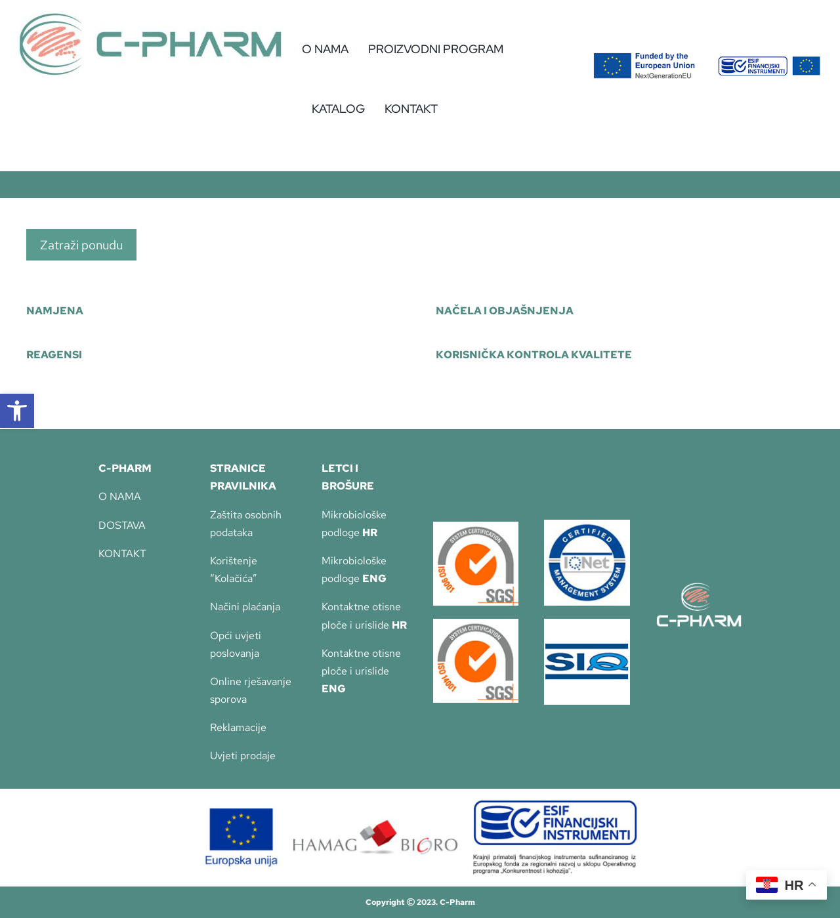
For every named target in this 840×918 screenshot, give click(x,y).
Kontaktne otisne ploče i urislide (361, 671)
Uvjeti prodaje (243, 755)
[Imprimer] (476, 526)
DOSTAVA (122, 525)
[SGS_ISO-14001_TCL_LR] (476, 624)
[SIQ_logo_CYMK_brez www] (587, 624)
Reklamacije (238, 727)
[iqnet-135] (587, 525)
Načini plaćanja (245, 607)
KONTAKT (122, 553)
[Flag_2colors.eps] (644, 57)
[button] (17, 411)
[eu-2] (769, 61)
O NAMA (119, 496)
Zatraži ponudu (81, 244)
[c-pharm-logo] (151, 18)
